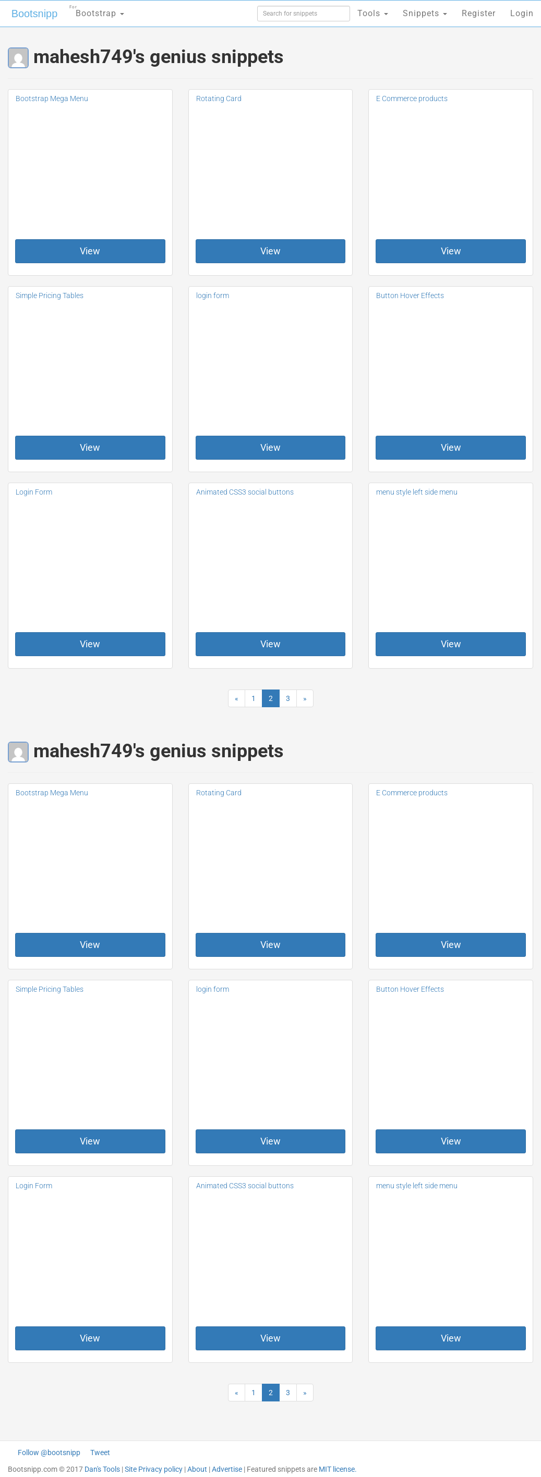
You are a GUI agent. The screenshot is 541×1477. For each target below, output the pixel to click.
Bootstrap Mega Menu (52, 98)
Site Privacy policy (154, 1469)
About (197, 1469)
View (90, 250)
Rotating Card (219, 98)
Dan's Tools (102, 1469)
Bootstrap (96, 10)
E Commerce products (412, 98)
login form (212, 295)
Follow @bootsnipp (49, 1452)
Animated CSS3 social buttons (245, 492)
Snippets (425, 13)
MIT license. (338, 1469)
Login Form (34, 492)
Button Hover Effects (410, 295)
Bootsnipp (34, 13)
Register (479, 13)
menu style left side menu (417, 492)
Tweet (100, 1452)
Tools (372, 13)
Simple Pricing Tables (49, 295)
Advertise (227, 1469)
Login (522, 13)
